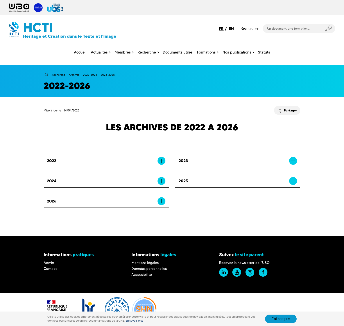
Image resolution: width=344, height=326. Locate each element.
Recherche (58, 74)
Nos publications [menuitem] (236, 52)
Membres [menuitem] (123, 52)
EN (231, 28)
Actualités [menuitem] (99, 52)
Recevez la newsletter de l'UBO (244, 263)
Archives (74, 74)
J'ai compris (281, 319)
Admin (49, 263)
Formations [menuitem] (206, 52)
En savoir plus (134, 320)
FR (221, 28)
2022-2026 (90, 74)
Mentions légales (145, 263)
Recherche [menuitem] (147, 52)
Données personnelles (149, 269)
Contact (50, 269)
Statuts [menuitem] (264, 52)
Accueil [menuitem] (80, 52)
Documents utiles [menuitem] (178, 52)
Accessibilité (141, 274)
